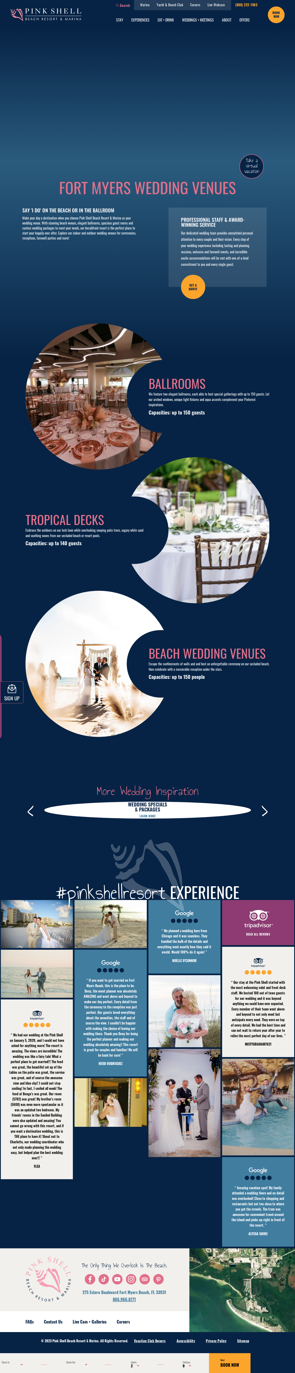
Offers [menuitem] (244, 20)
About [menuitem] (226, 20)
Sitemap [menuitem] (243, 1340)
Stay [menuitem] (119, 20)
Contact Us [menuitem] (53, 1321)
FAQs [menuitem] (29, 1321)
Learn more (147, 816)
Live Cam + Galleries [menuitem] (89, 1321)
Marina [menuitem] (144, 4)
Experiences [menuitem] (140, 20)
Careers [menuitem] (195, 4)
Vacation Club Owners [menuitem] (150, 1340)
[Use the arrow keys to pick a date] (11, 1364)
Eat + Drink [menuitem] (166, 20)
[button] (123, 5)
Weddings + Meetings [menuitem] (198, 20)
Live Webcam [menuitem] (216, 4)
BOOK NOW (229, 1363)
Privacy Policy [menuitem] (216, 1340)
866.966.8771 (124, 1299)
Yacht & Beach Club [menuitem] (170, 4)
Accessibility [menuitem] (186, 1340)
